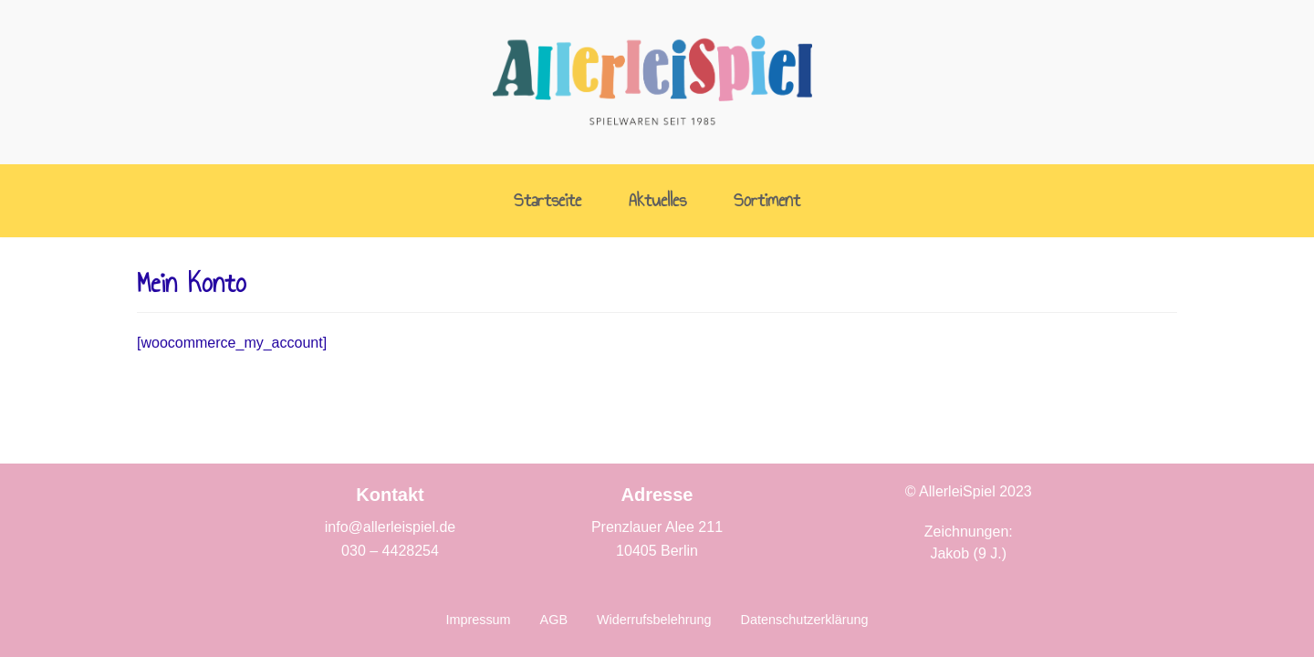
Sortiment (767, 201)
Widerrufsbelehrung (654, 619)
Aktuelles (657, 201)
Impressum (477, 619)
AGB (554, 619)
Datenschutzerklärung (805, 619)
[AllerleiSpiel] (652, 82)
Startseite (547, 201)
